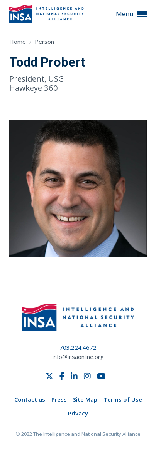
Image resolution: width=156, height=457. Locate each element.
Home (18, 41)
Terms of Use (122, 399)
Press (59, 399)
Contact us (29, 399)
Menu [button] (131, 14)
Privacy (78, 413)
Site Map (85, 399)
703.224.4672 (78, 347)
